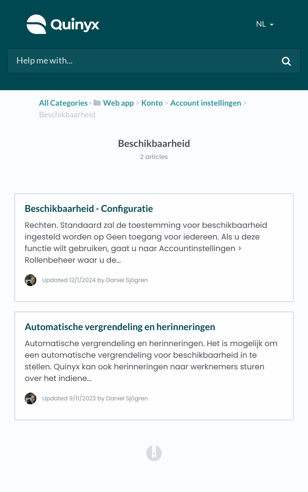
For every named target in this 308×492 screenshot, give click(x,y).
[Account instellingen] (205, 103)
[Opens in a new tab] (154, 452)
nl (261, 24)
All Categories (63, 103)
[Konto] (152, 103)
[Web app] (113, 103)
